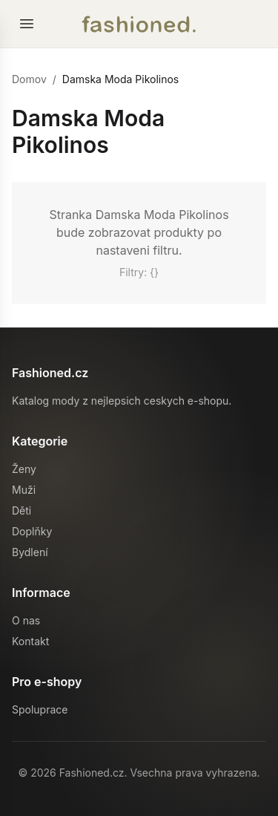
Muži (24, 489)
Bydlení (30, 552)
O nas (26, 620)
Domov (29, 79)
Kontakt (30, 641)
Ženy (24, 469)
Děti (21, 510)
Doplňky (32, 531)
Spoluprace (39, 709)
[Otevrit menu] (27, 24)
